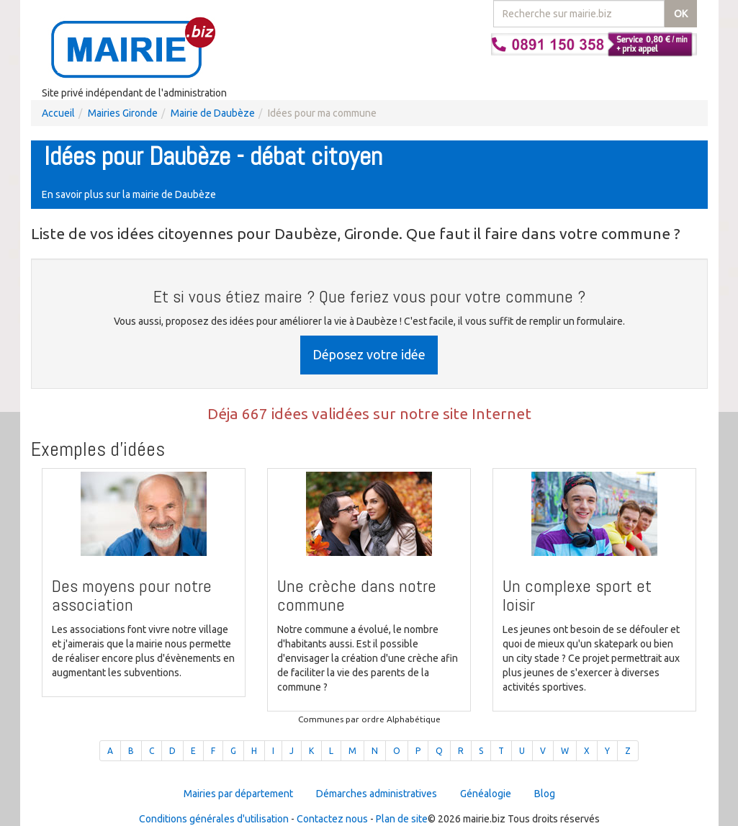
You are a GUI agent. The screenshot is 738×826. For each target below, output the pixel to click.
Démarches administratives (376, 793)
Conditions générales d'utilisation (214, 819)
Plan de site (402, 819)
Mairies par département (238, 793)
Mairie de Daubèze (213, 113)
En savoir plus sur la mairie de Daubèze (129, 194)
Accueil (58, 113)
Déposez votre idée (369, 354)
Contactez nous (332, 819)
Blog (544, 793)
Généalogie (485, 793)
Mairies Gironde (123, 113)
